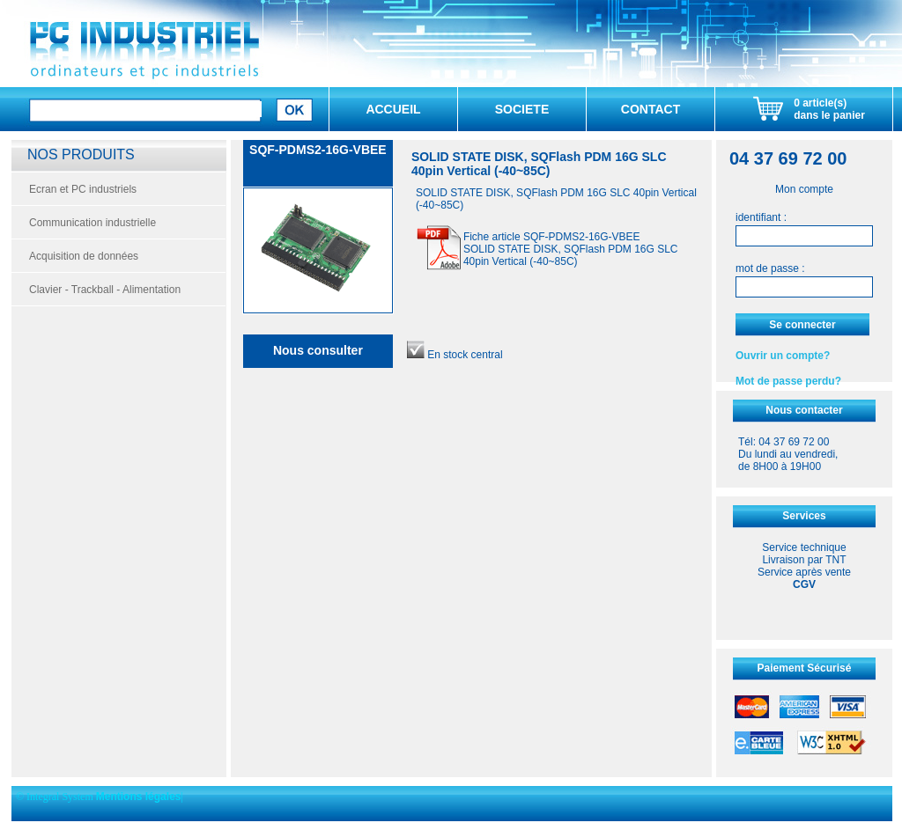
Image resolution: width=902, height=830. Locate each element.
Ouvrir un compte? (783, 355)
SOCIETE (522, 109)
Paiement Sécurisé (805, 668)
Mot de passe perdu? (788, 381)
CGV (804, 584)
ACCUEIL (393, 109)
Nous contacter (803, 410)
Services (803, 516)
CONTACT (650, 109)
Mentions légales (138, 796)
